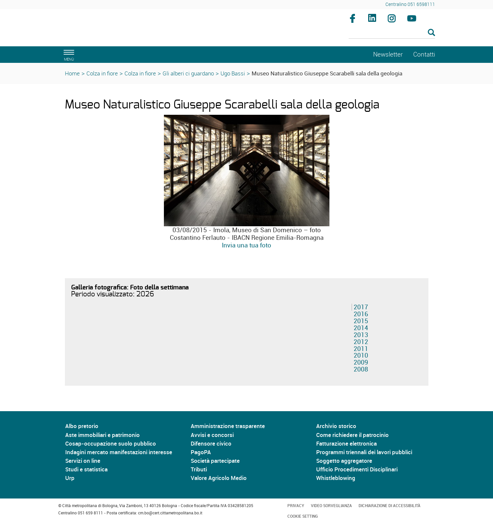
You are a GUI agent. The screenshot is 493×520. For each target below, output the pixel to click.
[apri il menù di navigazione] (67, 54)
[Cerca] (392, 33)
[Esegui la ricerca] (431, 32)
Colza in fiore (102, 73)
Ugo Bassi (233, 73)
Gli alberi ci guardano (188, 73)
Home (72, 73)
